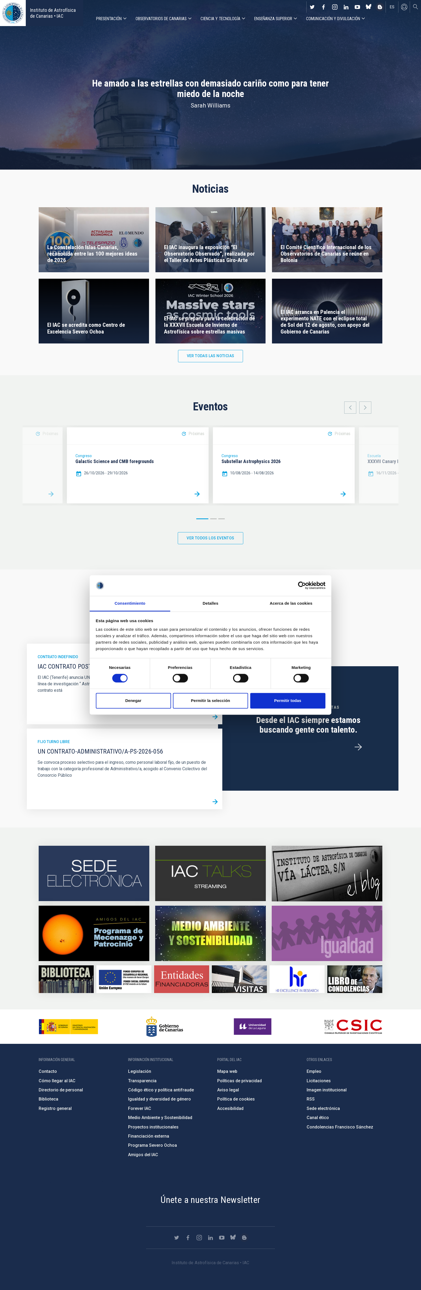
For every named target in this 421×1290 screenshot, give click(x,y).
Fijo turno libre (54, 742)
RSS (311, 1099)
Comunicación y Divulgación (333, 18)
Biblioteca (48, 1099)
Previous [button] (350, 408)
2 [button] (213, 518)
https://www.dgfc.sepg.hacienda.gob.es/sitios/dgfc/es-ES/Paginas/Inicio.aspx (123, 979)
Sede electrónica (323, 1108)
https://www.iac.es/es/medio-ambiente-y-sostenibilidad (210, 933)
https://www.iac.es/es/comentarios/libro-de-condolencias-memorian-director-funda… (354, 979)
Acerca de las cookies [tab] (291, 603)
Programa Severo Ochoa (152, 1145)
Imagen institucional (327, 1089)
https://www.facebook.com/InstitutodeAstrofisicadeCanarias (323, 7)
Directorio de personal (61, 1089)
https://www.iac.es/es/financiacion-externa (181, 979)
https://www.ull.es (253, 1026)
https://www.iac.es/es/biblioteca (66, 979)
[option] (138, 465)
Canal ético (318, 1117)
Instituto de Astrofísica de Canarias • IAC (53, 13)
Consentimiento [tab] (130, 603)
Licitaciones (319, 1080)
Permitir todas (287, 700)
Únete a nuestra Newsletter (210, 1199)
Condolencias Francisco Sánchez (340, 1127)
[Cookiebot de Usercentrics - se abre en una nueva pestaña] (301, 586)
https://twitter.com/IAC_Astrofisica (312, 7)
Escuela (374, 456)
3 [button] (221, 518)
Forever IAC (139, 1108)
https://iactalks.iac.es (210, 873)
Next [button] (365, 408)
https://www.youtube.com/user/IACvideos (357, 7)
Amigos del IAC (143, 1154)
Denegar (133, 700)
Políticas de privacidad (239, 1080)
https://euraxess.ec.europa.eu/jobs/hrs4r (297, 979)
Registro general (55, 1108)
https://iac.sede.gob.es (94, 873)
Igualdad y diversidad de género (159, 1099)
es (392, 7)
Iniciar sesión (404, 7)
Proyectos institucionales (153, 1127)
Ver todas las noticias (210, 356)
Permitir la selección (210, 700)
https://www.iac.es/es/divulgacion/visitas (239, 979)
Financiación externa (148, 1136)
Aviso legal (228, 1089)
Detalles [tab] (210, 603)
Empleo (314, 1071)
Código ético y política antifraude (161, 1089)
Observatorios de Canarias (161, 18)
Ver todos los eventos (210, 538)
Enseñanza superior (273, 18)
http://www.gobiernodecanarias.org (164, 1026)
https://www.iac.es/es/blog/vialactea (380, 7)
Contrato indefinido (58, 657)
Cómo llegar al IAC (57, 1080)
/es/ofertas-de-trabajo (358, 747)
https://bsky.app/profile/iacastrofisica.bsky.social (368, 7)
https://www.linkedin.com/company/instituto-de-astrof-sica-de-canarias (346, 7)
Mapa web (227, 1071)
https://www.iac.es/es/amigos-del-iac (94, 933)
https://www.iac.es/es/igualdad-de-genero (327, 933)
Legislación (139, 1071)
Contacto (48, 1071)
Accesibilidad (230, 1108)
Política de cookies (236, 1099)
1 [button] (202, 518)
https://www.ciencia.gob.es (68, 1026)
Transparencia (142, 1080)
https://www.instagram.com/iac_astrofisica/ (334, 7)
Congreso (83, 456)
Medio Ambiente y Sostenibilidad (160, 1117)
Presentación (109, 18)
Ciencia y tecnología (220, 18)
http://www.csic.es (353, 1026)
